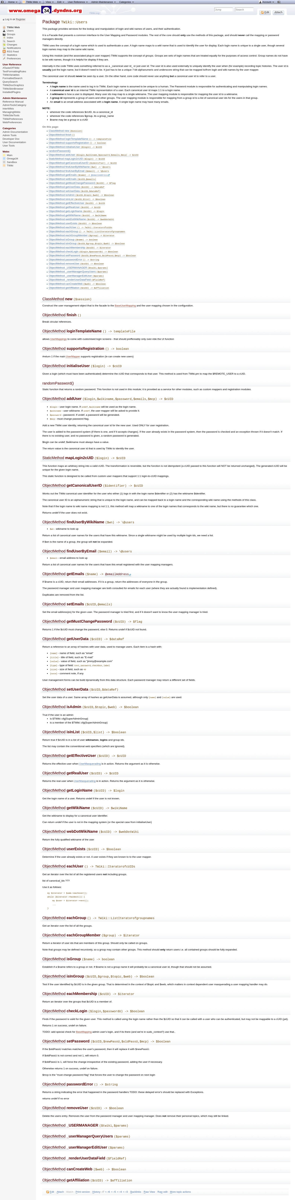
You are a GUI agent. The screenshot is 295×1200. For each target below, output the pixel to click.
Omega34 (10, 158)
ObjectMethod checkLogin (83, 245)
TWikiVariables (11, 74)
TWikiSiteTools (11, 115)
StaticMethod (53, 447)
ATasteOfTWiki (11, 67)
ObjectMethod (53, 307)
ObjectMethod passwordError (74, 253)
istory (96, 1167)
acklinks (135, 1167)
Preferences (12, 58)
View (50, 1)
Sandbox (10, 162)
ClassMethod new (65, 130)
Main (7, 155)
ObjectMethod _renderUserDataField (77, 272)
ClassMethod (53, 291)
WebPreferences (12, 122)
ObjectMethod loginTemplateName (80, 138)
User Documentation (14, 142)
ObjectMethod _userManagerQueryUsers (78, 264)
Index (8, 37)
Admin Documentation (15, 131)
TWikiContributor (88, 1175)
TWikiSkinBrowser (13, 88)
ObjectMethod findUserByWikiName (79, 164)
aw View (149, 1167)
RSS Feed (11, 51)
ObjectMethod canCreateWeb (77, 276)
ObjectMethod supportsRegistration (77, 141)
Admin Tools (10, 135)
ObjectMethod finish (62, 134)
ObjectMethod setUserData (74, 187)
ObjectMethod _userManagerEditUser (76, 268)
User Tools (9, 145)
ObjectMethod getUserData (76, 184)
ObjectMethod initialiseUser (75, 145)
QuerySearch (10, 81)
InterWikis (8, 108)
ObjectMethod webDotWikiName (81, 214)
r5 (115, 1167)
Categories (126, 1)
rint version (83, 1167)
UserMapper (73, 347)
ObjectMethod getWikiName (77, 211)
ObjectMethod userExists (75, 218)
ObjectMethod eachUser (80, 222)
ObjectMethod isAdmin (81, 191)
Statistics (10, 55)
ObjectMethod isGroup (73, 234)
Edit (61, 1)
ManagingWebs (12, 112)
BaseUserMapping (125, 297)
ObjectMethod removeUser (76, 257)
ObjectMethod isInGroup (87, 237)
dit (50, 1167)
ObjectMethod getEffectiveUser (77, 199)
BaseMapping (84, 1010)
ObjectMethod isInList (77, 195)
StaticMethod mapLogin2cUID (77, 157)
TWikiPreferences (13, 119)
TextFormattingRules (14, 71)
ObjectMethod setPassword (92, 249)
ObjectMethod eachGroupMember (82, 230)
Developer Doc (11, 138)
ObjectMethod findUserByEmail (79, 168)
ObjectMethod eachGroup (87, 226)
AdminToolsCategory (14, 105)
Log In (8, 19)
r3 (127, 1167)
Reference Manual (13, 101)
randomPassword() (59, 149)
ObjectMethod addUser (93, 153)
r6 (109, 1167)
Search (9, 41)
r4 (121, 1167)
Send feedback (58, 1190)
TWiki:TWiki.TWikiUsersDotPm (84, 1193)
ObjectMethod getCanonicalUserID (83, 161)
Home (13, 1)
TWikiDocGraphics (13, 85)
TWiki (8, 165)
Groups (9, 34)
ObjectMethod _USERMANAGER (78, 260)
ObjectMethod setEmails (72, 176)
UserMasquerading (90, 746)
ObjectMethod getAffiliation (79, 280)
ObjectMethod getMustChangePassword (82, 180)
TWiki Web (11, 27)
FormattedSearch (12, 78)
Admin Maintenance (103, 1)
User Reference (78, 1)
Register (20, 19)
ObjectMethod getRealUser (74, 203)
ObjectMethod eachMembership (80, 241)
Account (266, 1)
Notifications (12, 48)
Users (8, 30)
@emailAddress (100, 172)
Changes (10, 44)
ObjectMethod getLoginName (76, 207)
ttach (60, 1167)
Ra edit (162, 1167)
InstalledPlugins (12, 92)
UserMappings (58, 330)
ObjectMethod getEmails (70, 172)
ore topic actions (180, 1167)
